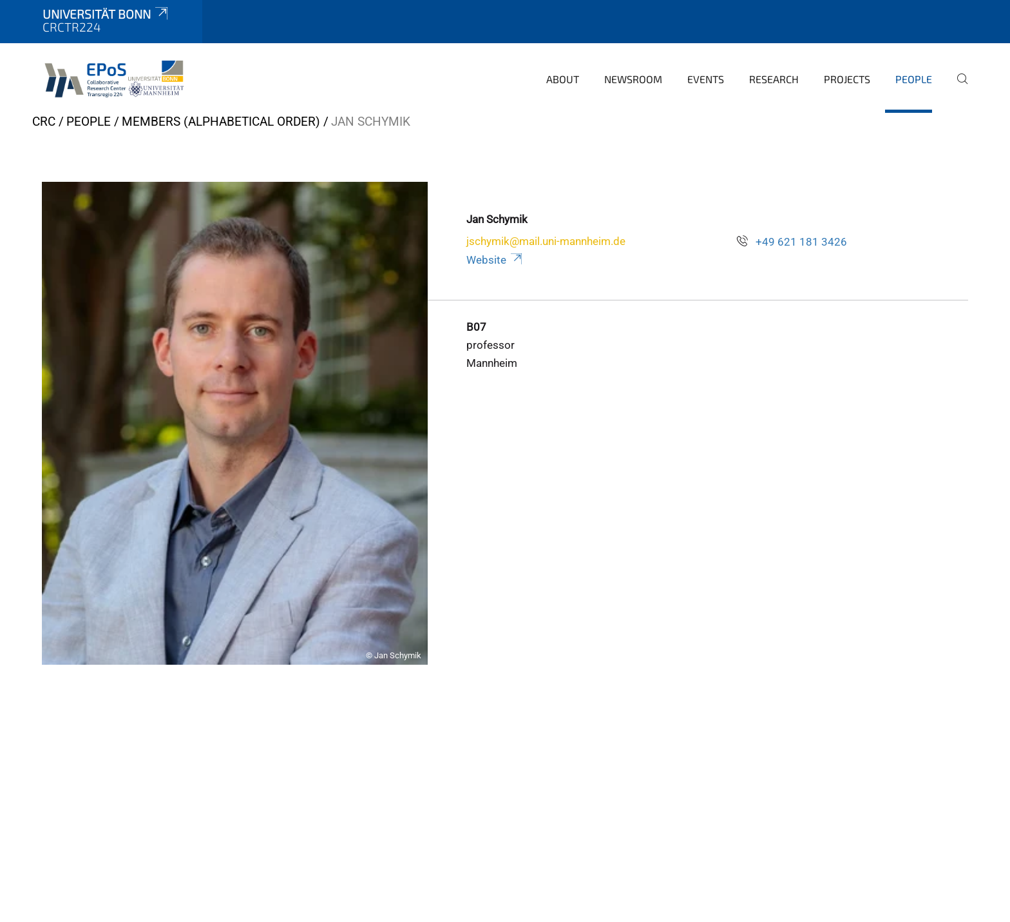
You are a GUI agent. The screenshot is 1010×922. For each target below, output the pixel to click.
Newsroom (633, 79)
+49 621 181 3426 (801, 241)
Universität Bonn (106, 13)
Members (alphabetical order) (221, 121)
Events (705, 79)
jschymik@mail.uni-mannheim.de (545, 241)
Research (774, 79)
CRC (43, 121)
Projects (847, 79)
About (562, 79)
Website (495, 259)
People (913, 79)
